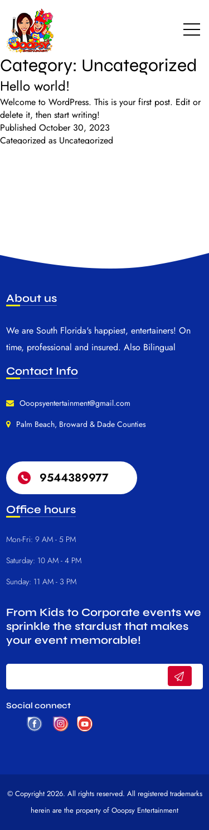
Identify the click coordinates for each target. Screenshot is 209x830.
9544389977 (74, 478)
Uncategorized (86, 140)
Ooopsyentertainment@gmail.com (75, 403)
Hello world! (35, 86)
